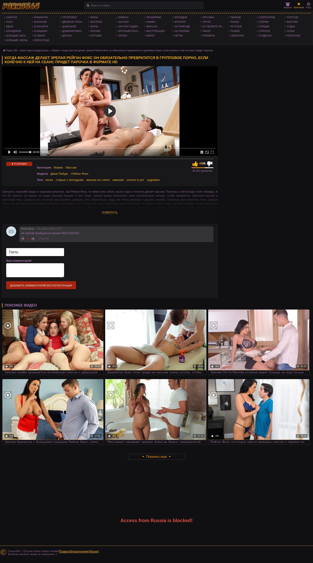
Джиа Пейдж (59, 173)
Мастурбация (156, 31)
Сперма (264, 22)
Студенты (265, 35)
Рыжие (235, 31)
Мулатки (179, 22)
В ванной (40, 22)
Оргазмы (208, 17)
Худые (291, 26)
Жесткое (96, 22)
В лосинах (41, 26)
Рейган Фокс (79, 173)
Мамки (151, 22)
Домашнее (69, 26)
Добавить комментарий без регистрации (41, 285)
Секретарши (267, 17)
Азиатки (11, 17)
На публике (182, 31)
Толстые (292, 17)
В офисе (39, 35)
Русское (236, 26)
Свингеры (237, 35)
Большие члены (17, 40)
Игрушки (96, 35)
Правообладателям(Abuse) (79, 551)
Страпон (264, 31)
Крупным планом (130, 31)
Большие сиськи (17, 35)
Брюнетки (41, 17)
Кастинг (123, 22)
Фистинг (292, 22)
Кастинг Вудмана (129, 26)
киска (49, 179)
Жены (94, 17)
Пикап (207, 31)
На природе (182, 26)
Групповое (69, 17)
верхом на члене (98, 179)
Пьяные (236, 17)
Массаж (152, 26)
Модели (288, 5)
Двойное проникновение (74, 22)
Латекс (123, 35)
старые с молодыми (69, 179)
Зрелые (95, 31)
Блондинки (13, 31)
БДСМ (9, 26)
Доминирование (73, 31)
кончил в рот (135, 179)
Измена (123, 17)
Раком (235, 22)
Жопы (94, 26)
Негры (178, 35)
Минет (151, 35)
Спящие (264, 26)
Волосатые (41, 40)
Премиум (209, 35)
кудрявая (153, 179)
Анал (9, 22)
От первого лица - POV (215, 26)
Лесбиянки (154, 17)
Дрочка (67, 35)
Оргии (207, 22)
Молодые (180, 17)
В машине (41, 31)
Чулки (290, 31)
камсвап (118, 179)
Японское (293, 35)
